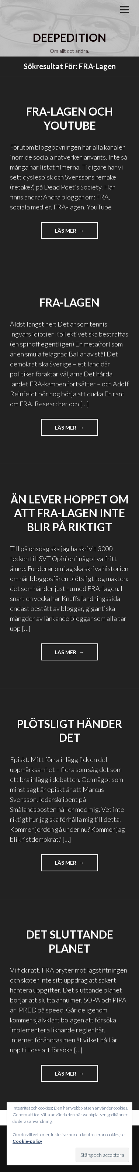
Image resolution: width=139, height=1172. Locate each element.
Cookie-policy (27, 1141)
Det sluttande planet (69, 941)
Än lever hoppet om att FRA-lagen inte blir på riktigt (70, 512)
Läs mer (76, 232)
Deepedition (69, 37)
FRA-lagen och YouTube (69, 118)
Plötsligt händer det (69, 730)
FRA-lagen (69, 302)
